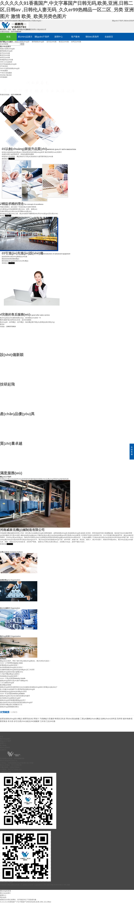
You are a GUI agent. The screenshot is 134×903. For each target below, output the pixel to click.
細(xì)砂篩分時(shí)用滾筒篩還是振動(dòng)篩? (16, 702)
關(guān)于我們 (117, 21)
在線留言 (109, 37)
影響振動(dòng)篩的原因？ (9, 665)
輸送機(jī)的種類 (5, 685)
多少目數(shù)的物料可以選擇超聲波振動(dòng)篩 (17, 689)
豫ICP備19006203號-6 (55, 885)
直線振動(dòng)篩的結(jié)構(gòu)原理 (13, 691)
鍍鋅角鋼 (126, 719)
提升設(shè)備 (51, 42)
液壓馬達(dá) (28, 719)
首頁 (8, 37)
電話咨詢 (3, 897)
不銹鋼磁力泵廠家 (47, 719)
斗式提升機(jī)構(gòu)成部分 (10, 674)
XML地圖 (66, 885)
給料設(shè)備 (76, 42)
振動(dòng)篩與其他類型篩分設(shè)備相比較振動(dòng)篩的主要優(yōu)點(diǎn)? (28, 687)
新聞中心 (58, 37)
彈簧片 (36, 719)
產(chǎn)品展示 (25, 37)
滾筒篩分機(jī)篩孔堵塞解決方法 (11, 704)
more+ (2, 663)
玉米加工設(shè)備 (47, 721)
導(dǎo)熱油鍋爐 (72, 719)
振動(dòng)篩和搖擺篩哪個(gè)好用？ (13, 700)
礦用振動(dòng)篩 (38, 42)
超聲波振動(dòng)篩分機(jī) (11, 719)
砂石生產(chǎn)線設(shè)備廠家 (27, 721)
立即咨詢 (10, 544)
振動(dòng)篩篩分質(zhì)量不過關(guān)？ (14, 680)
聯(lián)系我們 (129, 21)
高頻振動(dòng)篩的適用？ (9, 676)
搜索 (22, 44)
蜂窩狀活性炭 (60, 719)
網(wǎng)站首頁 (5, 891)
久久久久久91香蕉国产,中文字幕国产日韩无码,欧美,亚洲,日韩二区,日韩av (25, 902)
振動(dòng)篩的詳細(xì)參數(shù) (11, 672)
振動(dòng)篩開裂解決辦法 (9, 707)
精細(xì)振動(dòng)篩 (22, 42)
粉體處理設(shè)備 (6, 60)
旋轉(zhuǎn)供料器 (108, 719)
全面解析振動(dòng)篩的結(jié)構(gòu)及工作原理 (17, 670)
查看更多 (3, 544)
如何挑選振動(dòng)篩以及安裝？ (11, 667)
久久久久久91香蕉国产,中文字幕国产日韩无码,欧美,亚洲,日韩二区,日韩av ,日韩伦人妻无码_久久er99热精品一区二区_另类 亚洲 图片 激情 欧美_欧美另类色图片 (67, 10)
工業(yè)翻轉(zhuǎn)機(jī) (90, 719)
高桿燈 (119, 719)
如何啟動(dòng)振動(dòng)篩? (10, 698)
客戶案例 (75, 37)
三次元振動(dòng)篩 (7, 683)
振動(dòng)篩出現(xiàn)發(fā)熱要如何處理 (15, 696)
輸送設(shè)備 (64, 42)
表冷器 (10, 721)
